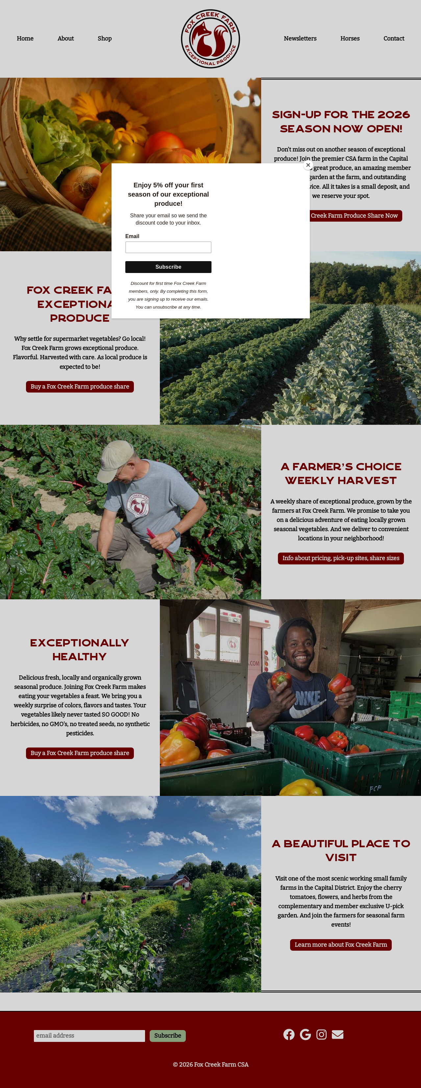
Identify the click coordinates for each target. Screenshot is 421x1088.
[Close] (308, 165)
